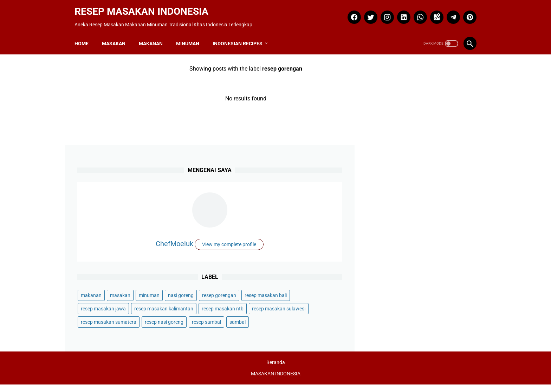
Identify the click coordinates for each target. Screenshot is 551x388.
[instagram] (383, 13)
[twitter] (367, 13)
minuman (440, 216)
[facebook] (350, 13)
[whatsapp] (416, 13)
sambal (380, 323)
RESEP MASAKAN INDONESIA (144, 7)
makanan (382, 216)
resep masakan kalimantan (401, 256)
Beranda (275, 366)
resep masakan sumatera (399, 296)
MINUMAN (190, 37)
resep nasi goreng (391, 310)
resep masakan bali (393, 243)
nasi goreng (384, 229)
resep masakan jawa (444, 243)
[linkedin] (400, 13)
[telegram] (449, 13)
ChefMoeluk (421, 148)
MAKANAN (154, 37)
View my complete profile (421, 166)
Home (84, 37)
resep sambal (433, 310)
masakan (411, 216)
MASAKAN (116, 37)
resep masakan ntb (393, 269)
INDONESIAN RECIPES (240, 37)
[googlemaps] (433, 13)
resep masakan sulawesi (398, 283)
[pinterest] (466, 13)
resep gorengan (423, 229)
